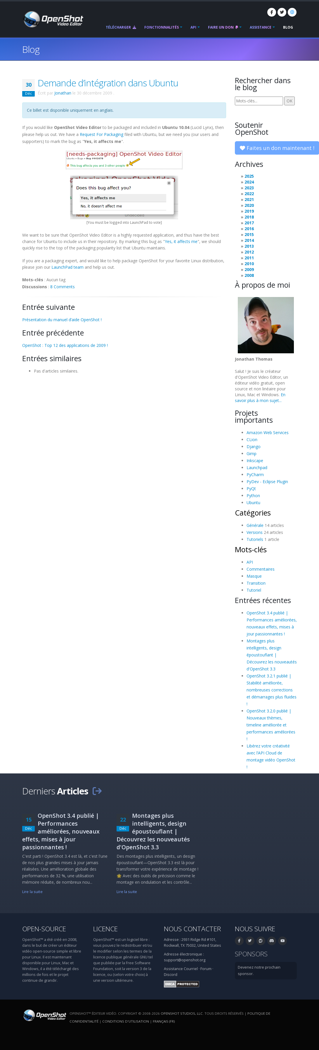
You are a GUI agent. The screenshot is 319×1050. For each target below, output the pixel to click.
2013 (249, 246)
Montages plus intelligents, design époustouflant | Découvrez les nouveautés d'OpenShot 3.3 (272, 655)
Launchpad (257, 467)
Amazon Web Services (268, 432)
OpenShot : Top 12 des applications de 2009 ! (65, 345)
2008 (249, 275)
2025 (249, 176)
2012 (249, 252)
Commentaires (261, 569)
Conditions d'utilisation (125, 1021)
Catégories (253, 513)
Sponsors (251, 953)
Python (253, 495)
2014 (249, 240)
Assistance (260, 27)
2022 (249, 193)
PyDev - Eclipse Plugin (267, 481)
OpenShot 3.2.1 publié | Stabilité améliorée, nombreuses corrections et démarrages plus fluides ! (272, 690)
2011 (249, 258)
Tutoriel (254, 590)
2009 (249, 269)
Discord (170, 974)
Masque (254, 576)
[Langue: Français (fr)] (292, 12)
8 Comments (62, 286)
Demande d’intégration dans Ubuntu (108, 83)
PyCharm (255, 474)
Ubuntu (253, 502)
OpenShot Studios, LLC (182, 1013)
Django (254, 446)
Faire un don (223, 27)
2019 (249, 211)
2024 (249, 182)
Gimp (251, 453)
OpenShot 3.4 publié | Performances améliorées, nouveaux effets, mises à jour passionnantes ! (61, 831)
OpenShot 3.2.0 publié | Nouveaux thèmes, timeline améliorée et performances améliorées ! (271, 725)
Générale (255, 525)
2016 (249, 228)
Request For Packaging (101, 134)
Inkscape (255, 460)
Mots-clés (251, 549)
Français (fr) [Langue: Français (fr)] (164, 1021)
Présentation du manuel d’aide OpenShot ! (62, 319)
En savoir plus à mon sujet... (260, 397)
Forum (205, 968)
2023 (249, 188)
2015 (249, 234)
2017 (249, 223)
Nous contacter (192, 928)
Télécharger (121, 27)
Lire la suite (32, 891)
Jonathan (62, 93)
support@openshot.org (184, 960)
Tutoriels (255, 539)
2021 (249, 199)
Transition (256, 583)
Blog (288, 27)
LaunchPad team (67, 267)
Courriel (191, 968)
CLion (252, 439)
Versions (255, 532)
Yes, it (170, 241)
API (193, 27)
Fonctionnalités (161, 27)
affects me (186, 241)
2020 (249, 205)
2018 (249, 217)
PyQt (251, 488)
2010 (249, 263)
